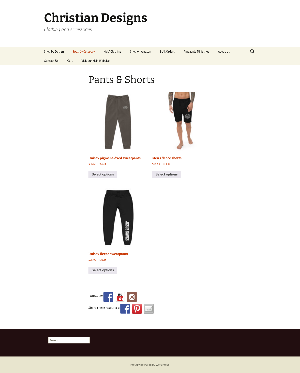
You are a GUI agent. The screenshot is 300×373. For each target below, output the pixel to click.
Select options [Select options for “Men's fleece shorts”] (167, 174)
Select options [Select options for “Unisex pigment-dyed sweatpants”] (103, 174)
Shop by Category (84, 51)
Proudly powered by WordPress (150, 364)
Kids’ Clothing (112, 51)
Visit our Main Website (96, 61)
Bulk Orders (167, 51)
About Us (224, 51)
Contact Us (51, 61)
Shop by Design (54, 51)
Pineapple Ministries (196, 51)
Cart (70, 61)
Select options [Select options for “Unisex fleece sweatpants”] (103, 270)
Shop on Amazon (140, 51)
